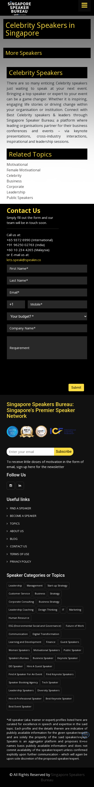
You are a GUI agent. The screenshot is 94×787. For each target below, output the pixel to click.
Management (35, 585)
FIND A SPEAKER (19, 508)
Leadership (16, 192)
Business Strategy (49, 601)
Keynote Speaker (67, 658)
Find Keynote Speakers (59, 674)
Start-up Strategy (57, 585)
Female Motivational (23, 170)
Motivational (17, 164)
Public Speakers (20, 197)
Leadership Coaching (21, 609)
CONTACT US (17, 546)
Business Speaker (43, 658)
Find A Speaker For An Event (25, 674)
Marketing (75, 609)
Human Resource (19, 617)
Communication (18, 634)
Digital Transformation (46, 634)
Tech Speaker (50, 682)
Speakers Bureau (19, 658)
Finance (50, 642)
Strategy (55, 593)
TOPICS (13, 523)
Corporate (15, 186)
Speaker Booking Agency (23, 682)
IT (63, 609)
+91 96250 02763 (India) (26, 245)
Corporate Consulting (21, 601)
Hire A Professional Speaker (25, 698)
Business (14, 181)
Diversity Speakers (48, 690)
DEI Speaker (16, 666)
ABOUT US (15, 531)
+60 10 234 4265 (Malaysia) (28, 250)
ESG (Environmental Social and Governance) (35, 625)
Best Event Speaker (20, 706)
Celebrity (14, 175)
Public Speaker (72, 650)
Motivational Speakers (46, 650)
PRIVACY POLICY (19, 562)
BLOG (12, 539)
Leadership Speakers (21, 690)
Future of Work (75, 625)
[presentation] (23, 367)
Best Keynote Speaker (59, 698)
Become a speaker (21, 516)
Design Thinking (47, 609)
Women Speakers (19, 650)
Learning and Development (25, 642)
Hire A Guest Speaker (39, 666)
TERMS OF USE (18, 554)
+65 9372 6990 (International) (30, 240)
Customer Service (19, 593)
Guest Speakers (69, 642)
